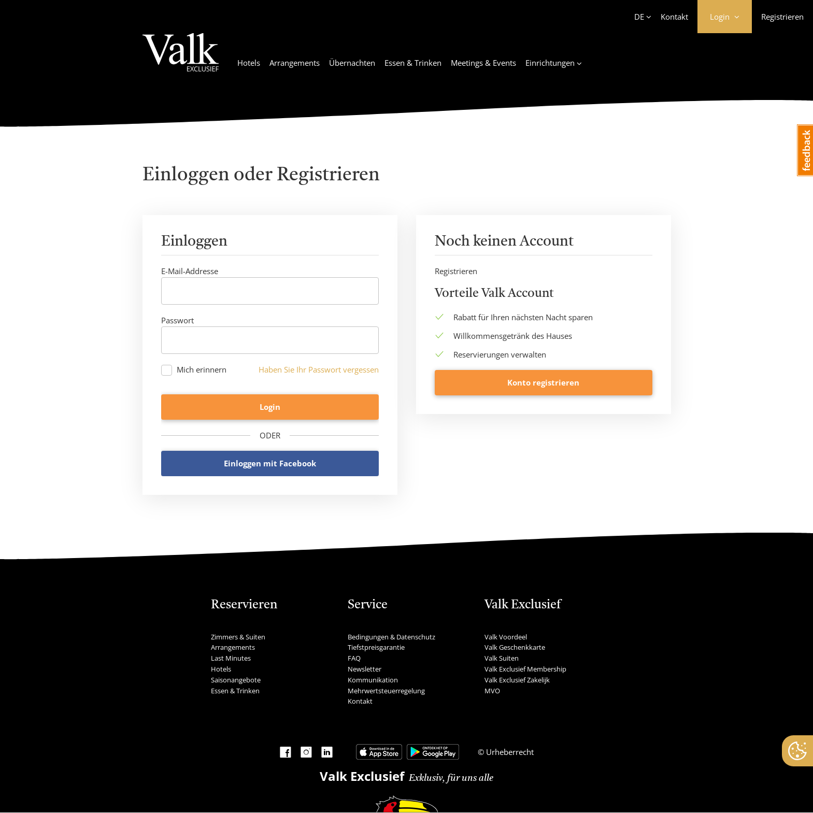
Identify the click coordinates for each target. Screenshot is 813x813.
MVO (492, 691)
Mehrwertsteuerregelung (386, 691)
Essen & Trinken (412, 63)
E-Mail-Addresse (189, 271)
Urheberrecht (509, 753)
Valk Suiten (501, 659)
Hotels (248, 63)
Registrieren (782, 16)
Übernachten (352, 63)
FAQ (354, 659)
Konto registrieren (543, 464)
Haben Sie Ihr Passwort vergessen (319, 369)
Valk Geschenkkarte (514, 648)
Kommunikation (373, 680)
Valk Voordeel (505, 637)
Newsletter (364, 669)
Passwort (177, 320)
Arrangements (294, 63)
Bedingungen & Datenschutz (391, 637)
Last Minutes (231, 659)
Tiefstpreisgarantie (376, 648)
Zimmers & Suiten (238, 637)
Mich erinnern (201, 370)
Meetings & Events (483, 63)
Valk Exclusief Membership (525, 669)
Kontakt (674, 16)
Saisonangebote (236, 680)
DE (639, 16)
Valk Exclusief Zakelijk (517, 680)
